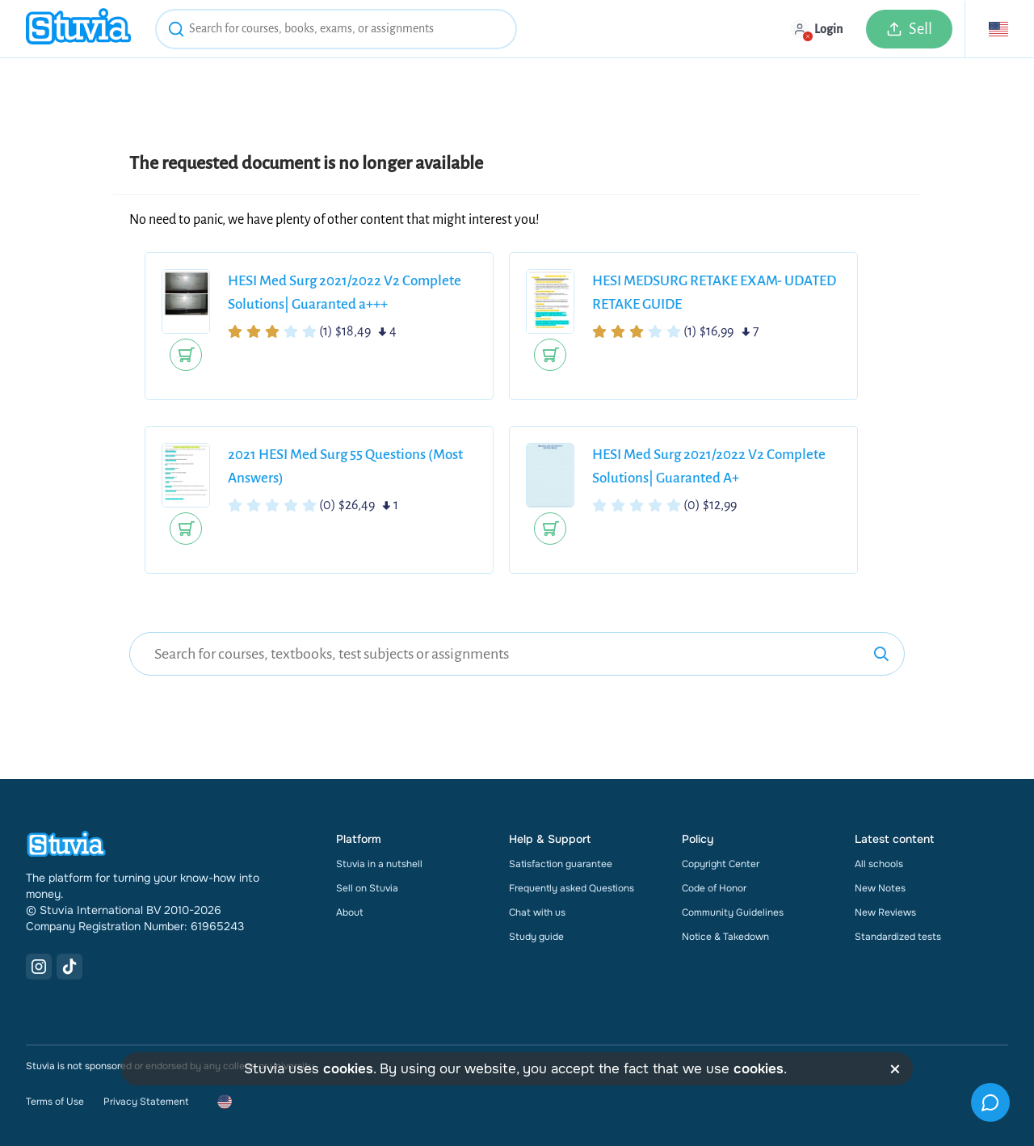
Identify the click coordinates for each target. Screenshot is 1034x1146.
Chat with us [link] (537, 912)
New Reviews (885, 912)
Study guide (536, 936)
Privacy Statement (145, 1101)
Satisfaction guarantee (560, 863)
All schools (879, 863)
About (349, 912)
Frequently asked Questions (571, 888)
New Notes (880, 888)
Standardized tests (898, 936)
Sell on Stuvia (367, 888)
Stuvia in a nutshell (379, 863)
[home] (78, 28)
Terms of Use (55, 1101)
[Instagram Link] (39, 967)
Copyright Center (720, 863)
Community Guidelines (733, 912)
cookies (348, 1068)
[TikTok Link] (69, 967)
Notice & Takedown (725, 936)
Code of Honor (714, 888)
